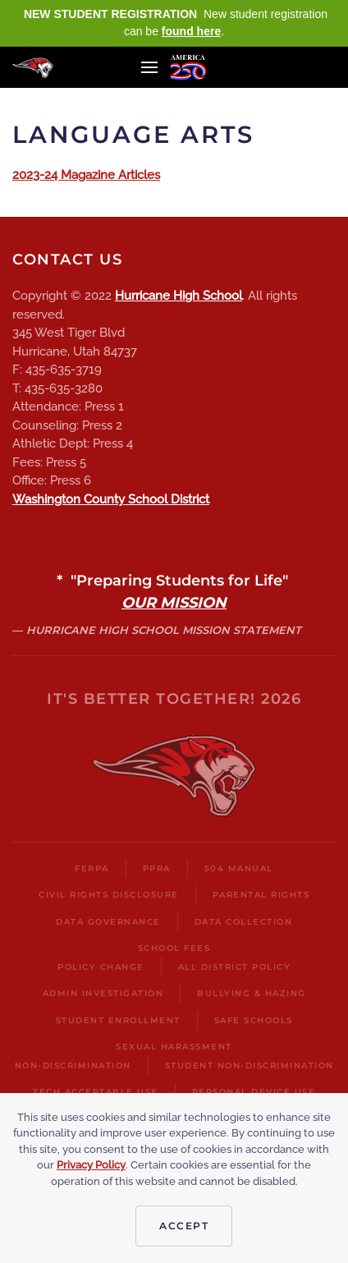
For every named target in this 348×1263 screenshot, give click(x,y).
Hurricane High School (178, 295)
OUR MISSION (174, 603)
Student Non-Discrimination (249, 1065)
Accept (183, 1225)
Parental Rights (261, 894)
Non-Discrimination (73, 1065)
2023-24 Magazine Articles (86, 175)
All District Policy (234, 967)
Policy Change (100, 967)
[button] (149, 67)
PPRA (157, 868)
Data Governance (108, 921)
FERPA (92, 868)
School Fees (174, 948)
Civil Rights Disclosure (109, 894)
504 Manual (238, 868)
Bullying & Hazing (251, 993)
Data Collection (244, 921)
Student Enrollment (118, 1020)
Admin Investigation (103, 993)
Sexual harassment (174, 1046)
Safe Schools (253, 1020)
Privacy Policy (91, 1165)
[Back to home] (32, 67)
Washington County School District (110, 499)
